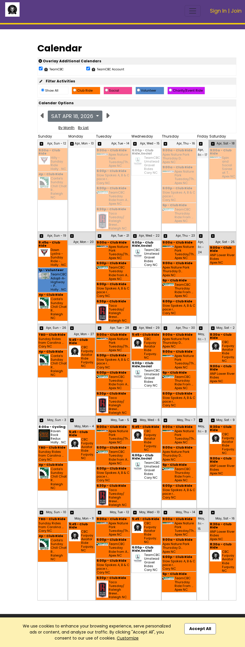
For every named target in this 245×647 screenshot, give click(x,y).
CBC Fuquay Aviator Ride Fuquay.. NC (87, 356)
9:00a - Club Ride (49, 152)
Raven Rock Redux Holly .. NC (58, 437)
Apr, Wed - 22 (149, 235)
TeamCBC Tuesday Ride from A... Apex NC (119, 198)
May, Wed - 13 (149, 512)
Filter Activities (57, 81)
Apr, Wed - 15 (150, 143)
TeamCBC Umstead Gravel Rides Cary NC (152, 165)
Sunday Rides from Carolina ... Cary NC (51, 343)
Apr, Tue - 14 (120, 143)
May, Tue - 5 (120, 420)
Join (236, 10)
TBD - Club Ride (52, 335)
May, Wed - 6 (150, 420)
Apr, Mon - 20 (83, 242)
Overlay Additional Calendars (70, 61)
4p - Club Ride (51, 174)
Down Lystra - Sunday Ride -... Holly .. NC (58, 257)
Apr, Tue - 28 (119, 328)
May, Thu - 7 (186, 420)
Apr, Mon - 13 (84, 143)
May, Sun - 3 (56, 420)
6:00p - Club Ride (112, 171)
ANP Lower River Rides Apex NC (222, 259)
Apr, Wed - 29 (149, 328)
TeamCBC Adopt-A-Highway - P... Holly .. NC (59, 282)
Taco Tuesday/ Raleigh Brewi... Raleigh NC (118, 221)
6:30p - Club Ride (111, 209)
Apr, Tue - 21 (120, 235)
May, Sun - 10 (56, 512)
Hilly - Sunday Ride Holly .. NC (58, 163)
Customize (128, 638)
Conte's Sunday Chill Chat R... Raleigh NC (59, 188)
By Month (66, 127)
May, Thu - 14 (185, 512)
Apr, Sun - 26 (56, 328)
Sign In (218, 10)
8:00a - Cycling (52, 427)
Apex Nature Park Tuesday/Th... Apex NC (119, 160)
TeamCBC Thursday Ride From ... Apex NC (184, 215)
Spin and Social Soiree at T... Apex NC (228, 167)
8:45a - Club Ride (49, 244)
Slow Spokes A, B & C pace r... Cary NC (113, 179)
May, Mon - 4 (84, 426)
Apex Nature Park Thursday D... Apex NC (176, 158)
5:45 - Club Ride (78, 341)
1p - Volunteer (51, 270)
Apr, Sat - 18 (226, 143)
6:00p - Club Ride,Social (142, 152)
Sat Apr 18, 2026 (73, 116)
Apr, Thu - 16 (186, 143)
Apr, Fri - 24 (201, 247)
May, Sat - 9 (225, 420)
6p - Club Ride (174, 205)
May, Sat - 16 (225, 518)
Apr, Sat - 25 (225, 242)
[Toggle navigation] (193, 11)
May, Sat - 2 (225, 328)
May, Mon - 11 (84, 518)
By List (83, 127)
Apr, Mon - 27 (84, 334)
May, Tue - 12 (119, 512)
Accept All (200, 628)
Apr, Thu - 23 (185, 235)
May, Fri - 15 (201, 523)
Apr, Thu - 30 (185, 328)
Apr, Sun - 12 (56, 143)
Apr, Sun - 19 (56, 235)
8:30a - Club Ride (220, 336)
